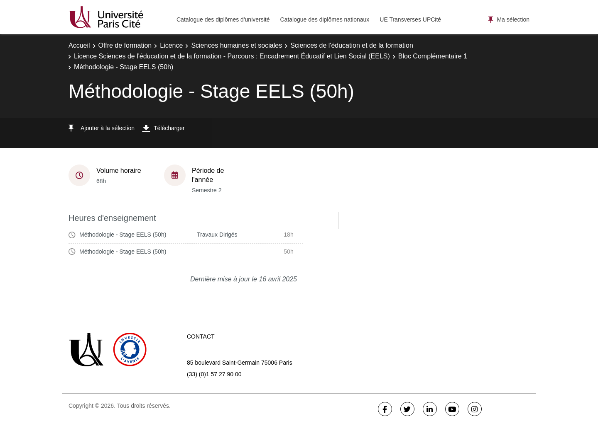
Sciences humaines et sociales (236, 45)
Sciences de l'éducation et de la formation (351, 45)
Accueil (79, 45)
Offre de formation (125, 45)
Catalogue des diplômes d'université (223, 19)
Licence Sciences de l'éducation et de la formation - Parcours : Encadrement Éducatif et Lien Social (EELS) (232, 56)
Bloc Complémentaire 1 (432, 56)
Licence (171, 45)
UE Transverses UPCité (410, 19)
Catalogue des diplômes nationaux (324, 19)
